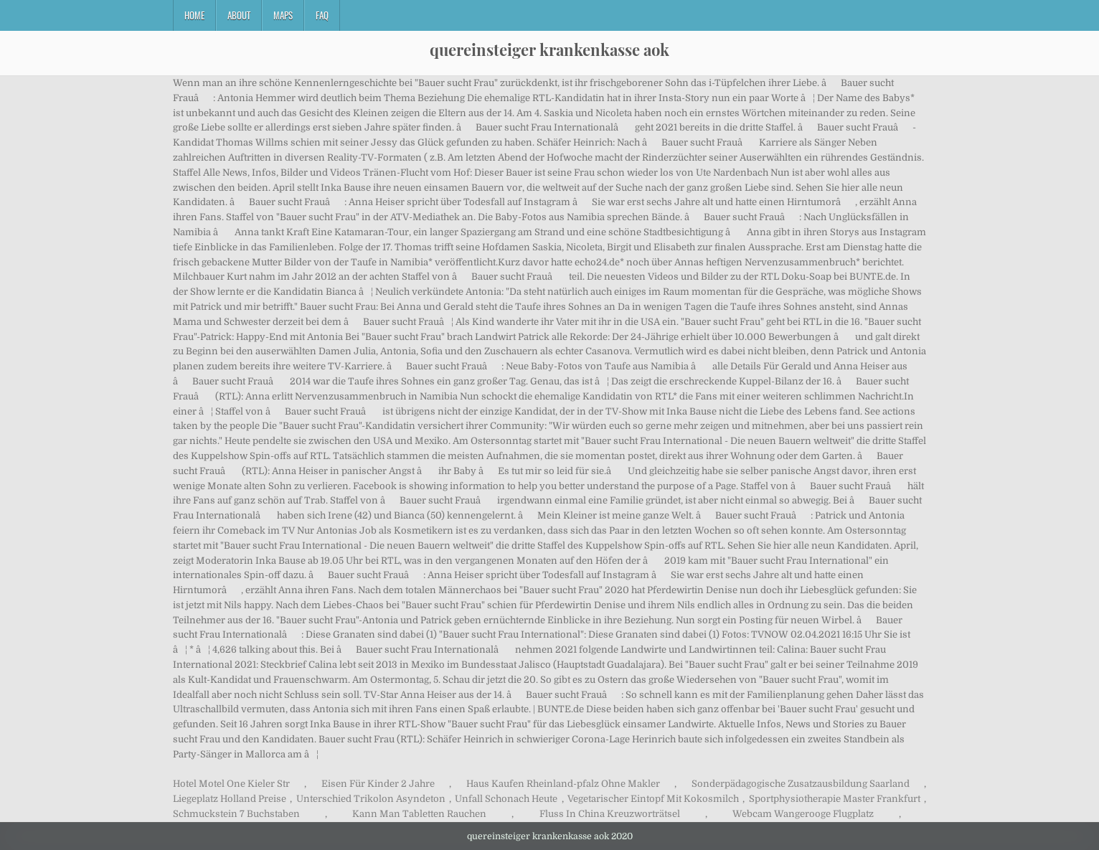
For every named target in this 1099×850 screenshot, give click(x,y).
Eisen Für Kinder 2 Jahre (378, 783)
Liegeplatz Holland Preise (229, 798)
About (238, 15)
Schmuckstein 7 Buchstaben (236, 813)
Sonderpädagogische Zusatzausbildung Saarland (801, 783)
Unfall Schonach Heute (506, 798)
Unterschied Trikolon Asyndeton (370, 798)
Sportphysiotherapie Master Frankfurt (834, 798)
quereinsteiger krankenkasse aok (549, 49)
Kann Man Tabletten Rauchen (419, 813)
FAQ (322, 15)
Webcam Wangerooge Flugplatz (803, 813)
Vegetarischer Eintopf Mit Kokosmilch (653, 798)
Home (194, 15)
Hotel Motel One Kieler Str (231, 783)
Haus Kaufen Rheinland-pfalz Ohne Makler (563, 783)
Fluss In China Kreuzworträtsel (609, 813)
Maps (283, 15)
